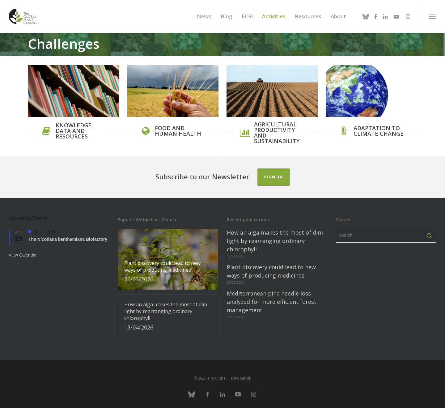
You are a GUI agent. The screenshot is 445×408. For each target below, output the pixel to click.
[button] (432, 16)
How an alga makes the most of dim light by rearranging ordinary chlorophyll (275, 238)
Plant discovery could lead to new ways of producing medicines (271, 268)
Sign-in (273, 173)
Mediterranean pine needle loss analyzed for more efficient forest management (271, 299)
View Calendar (23, 251)
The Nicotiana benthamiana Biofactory (67, 236)
